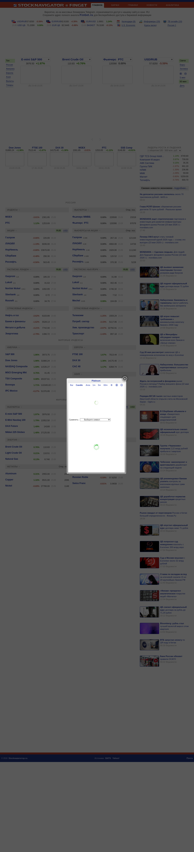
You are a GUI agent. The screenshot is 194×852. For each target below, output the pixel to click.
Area (88, 385)
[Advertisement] (96, 447)
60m (105, 385)
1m (93, 385)
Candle (79, 385)
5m (99, 385)
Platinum (96, 381)
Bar (71, 385)
